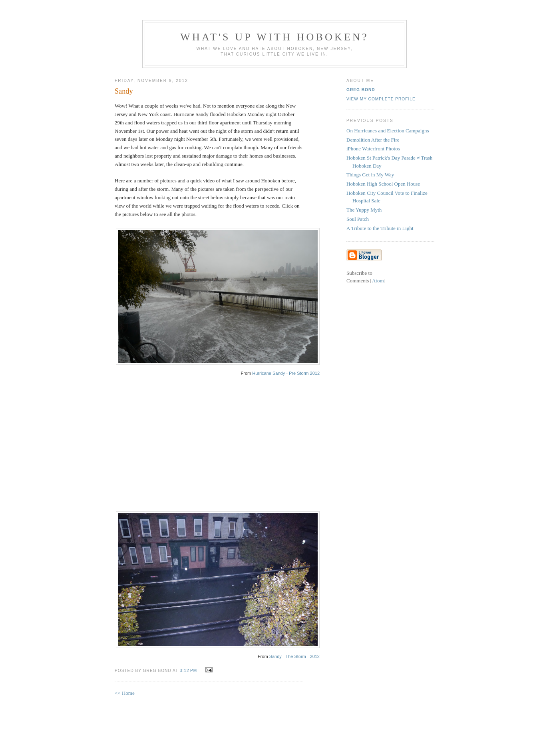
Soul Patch (357, 219)
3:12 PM (189, 670)
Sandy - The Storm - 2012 (294, 656)
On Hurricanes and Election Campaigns (387, 131)
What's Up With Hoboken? (274, 37)
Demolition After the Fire (373, 140)
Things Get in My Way (370, 175)
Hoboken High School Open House (383, 184)
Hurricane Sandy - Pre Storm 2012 (286, 373)
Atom (378, 281)
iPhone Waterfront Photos (373, 149)
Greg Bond (360, 90)
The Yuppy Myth (364, 210)
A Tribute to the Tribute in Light (380, 228)
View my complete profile (381, 99)
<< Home (125, 693)
